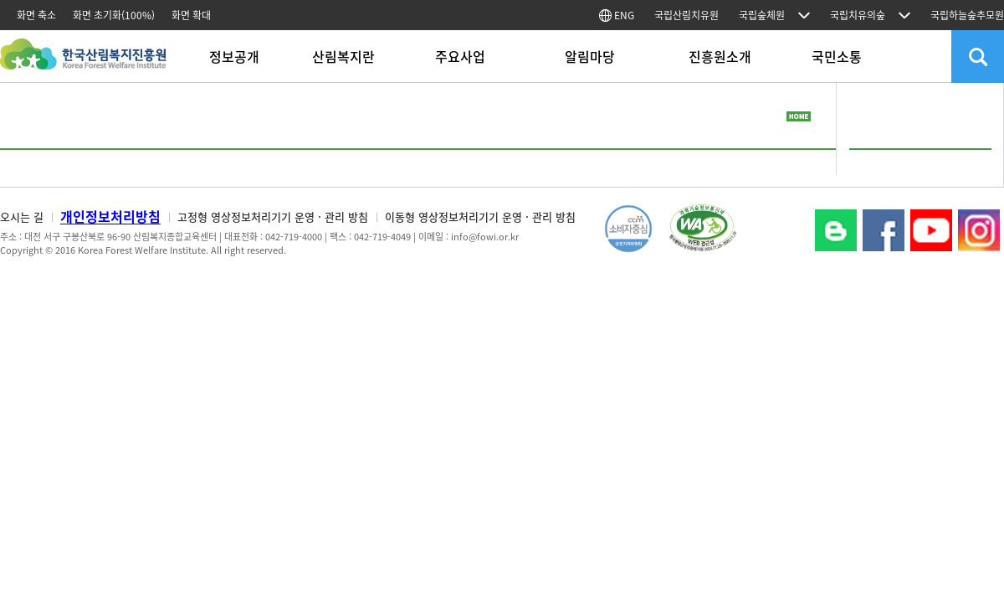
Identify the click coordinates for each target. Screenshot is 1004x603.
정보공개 (234, 56)
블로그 (836, 230)
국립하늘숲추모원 (967, 15)
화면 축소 (36, 15)
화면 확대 (191, 15)
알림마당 (590, 56)
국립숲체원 (762, 15)
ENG (616, 15)
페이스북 (883, 230)
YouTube (931, 230)
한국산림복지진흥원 (83, 62)
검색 (977, 56)
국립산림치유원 (686, 15)
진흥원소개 (720, 56)
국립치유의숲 (857, 15)
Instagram (979, 230)
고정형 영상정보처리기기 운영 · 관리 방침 (272, 216)
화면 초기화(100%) (114, 15)
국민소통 (837, 56)
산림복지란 (343, 56)
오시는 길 (22, 216)
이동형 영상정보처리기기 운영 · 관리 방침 (480, 216)
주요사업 (460, 56)
